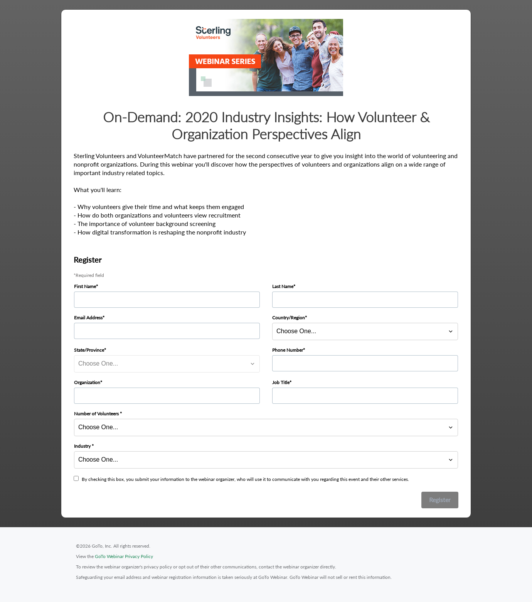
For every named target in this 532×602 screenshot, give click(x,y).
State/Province (89, 350)
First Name (85, 286)
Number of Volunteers (97, 414)
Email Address (88, 317)
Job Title (281, 382)
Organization (87, 382)
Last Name (282, 286)
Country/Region (288, 317)
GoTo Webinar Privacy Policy (124, 556)
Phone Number (287, 350)
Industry (83, 446)
